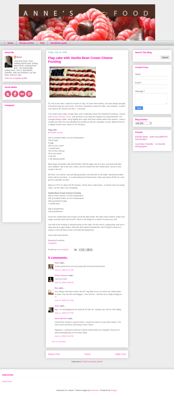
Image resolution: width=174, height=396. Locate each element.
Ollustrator (94, 390)
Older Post (120, 354)
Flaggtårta (52, 243)
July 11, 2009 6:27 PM (64, 313)
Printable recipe (55, 132)
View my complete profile (16, 78)
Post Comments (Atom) (93, 362)
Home (10, 43)
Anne (57, 306)
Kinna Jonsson (61, 275)
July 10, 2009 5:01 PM (64, 300)
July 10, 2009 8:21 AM (64, 270)
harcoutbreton (61, 318)
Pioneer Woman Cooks (61, 117)
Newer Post (54, 354)
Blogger (114, 390)
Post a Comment (59, 342)
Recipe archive (27, 43)
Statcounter (7, 381)
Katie (57, 263)
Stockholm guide (59, 43)
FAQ (42, 43)
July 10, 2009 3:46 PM (64, 282)
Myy (56, 288)
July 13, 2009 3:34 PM (64, 336)
